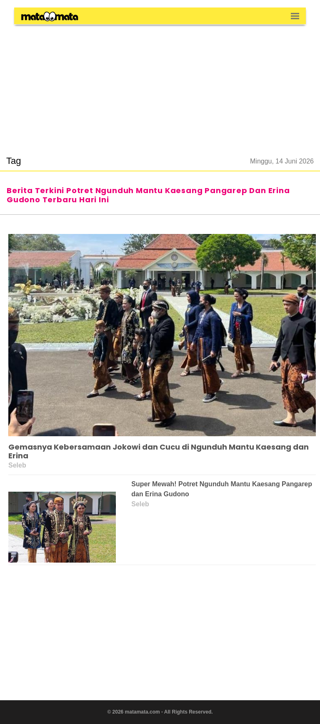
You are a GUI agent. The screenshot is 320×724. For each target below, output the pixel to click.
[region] (160, 85)
